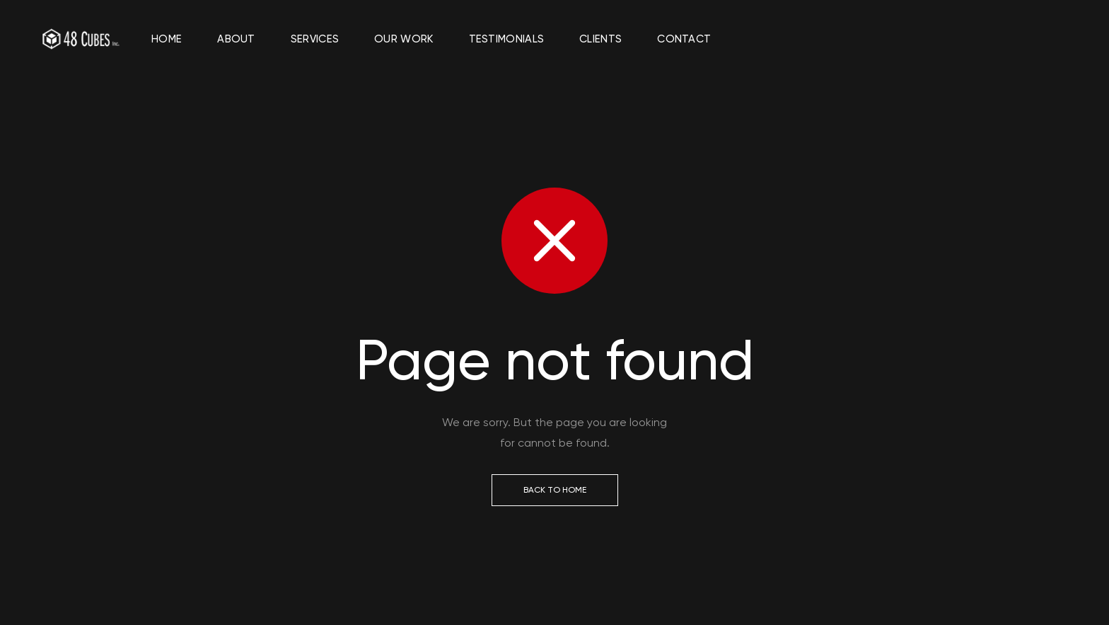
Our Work (403, 39)
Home (166, 39)
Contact (684, 39)
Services (315, 39)
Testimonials (507, 39)
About (236, 39)
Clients (600, 39)
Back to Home (554, 490)
